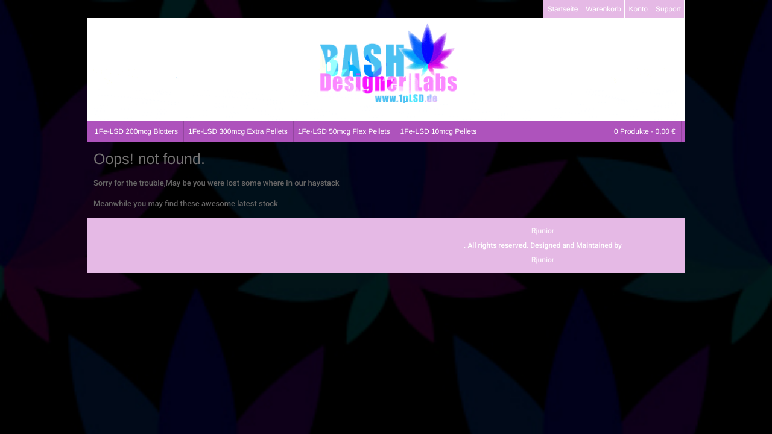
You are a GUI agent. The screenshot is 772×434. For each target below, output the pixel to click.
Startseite (563, 9)
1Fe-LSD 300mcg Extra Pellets (238, 131)
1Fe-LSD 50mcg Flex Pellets (344, 131)
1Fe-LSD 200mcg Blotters (136, 131)
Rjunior (542, 231)
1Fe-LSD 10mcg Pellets (438, 131)
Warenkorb (603, 9)
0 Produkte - (645, 131)
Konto (638, 9)
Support (668, 9)
